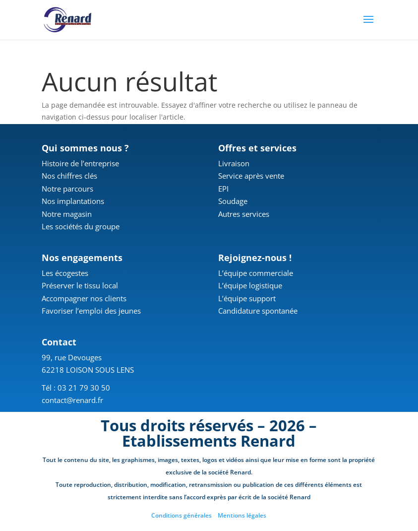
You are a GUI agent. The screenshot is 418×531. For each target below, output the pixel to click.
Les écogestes (65, 273)
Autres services (243, 214)
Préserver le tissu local (80, 285)
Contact (59, 342)
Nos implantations (73, 201)
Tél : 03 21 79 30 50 (76, 388)
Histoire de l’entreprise (80, 163)
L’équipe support (247, 298)
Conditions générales (181, 515)
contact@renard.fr (72, 400)
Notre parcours (67, 189)
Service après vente (251, 176)
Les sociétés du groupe (80, 226)
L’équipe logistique (250, 285)
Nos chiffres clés (69, 176)
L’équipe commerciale (255, 273)
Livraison (233, 163)
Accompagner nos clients (84, 298)
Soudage (232, 201)
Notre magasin (67, 214)
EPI (223, 189)
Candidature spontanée (258, 311)
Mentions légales (242, 515)
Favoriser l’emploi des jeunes (91, 311)
